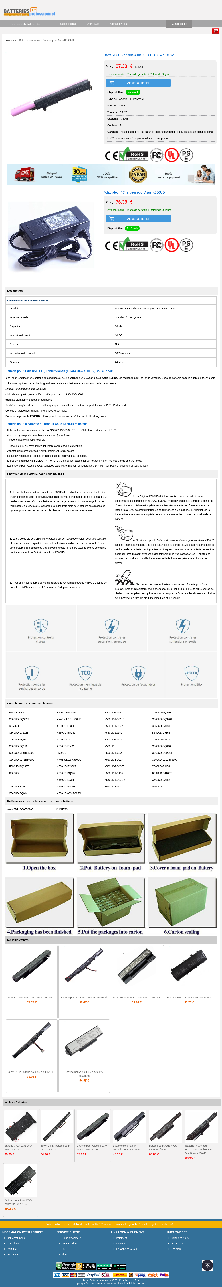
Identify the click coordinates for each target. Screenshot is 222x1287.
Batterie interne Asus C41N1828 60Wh (189, 997)
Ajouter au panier (138, 82)
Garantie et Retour (126, 1248)
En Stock (133, 92)
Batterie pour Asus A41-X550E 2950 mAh (84, 997)
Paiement (121, 1238)
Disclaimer (13, 1254)
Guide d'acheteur (71, 1238)
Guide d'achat (68, 23)
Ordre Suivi (93, 23)
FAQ (64, 1248)
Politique (12, 1248)
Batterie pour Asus (29, 40)
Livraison (121, 1243)
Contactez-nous (119, 23)
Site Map (176, 1248)
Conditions (13, 1243)
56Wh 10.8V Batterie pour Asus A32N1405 (136, 997)
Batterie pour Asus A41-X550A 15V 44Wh (31, 997)
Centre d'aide (179, 23)
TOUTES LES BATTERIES (25, 23)
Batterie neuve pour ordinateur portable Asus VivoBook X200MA (199, 1149)
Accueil (12, 40)
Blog (64, 1254)
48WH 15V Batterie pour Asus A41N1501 (31, 1072)
